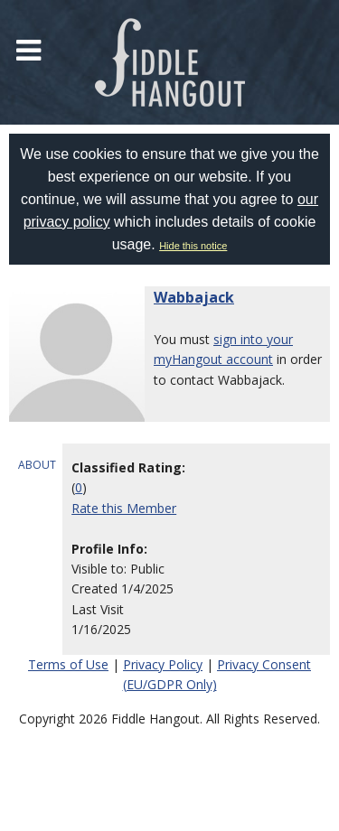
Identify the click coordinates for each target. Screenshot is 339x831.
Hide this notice (193, 245)
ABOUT (37, 464)
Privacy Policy (162, 664)
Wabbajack (194, 297)
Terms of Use (68, 664)
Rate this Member (123, 508)
